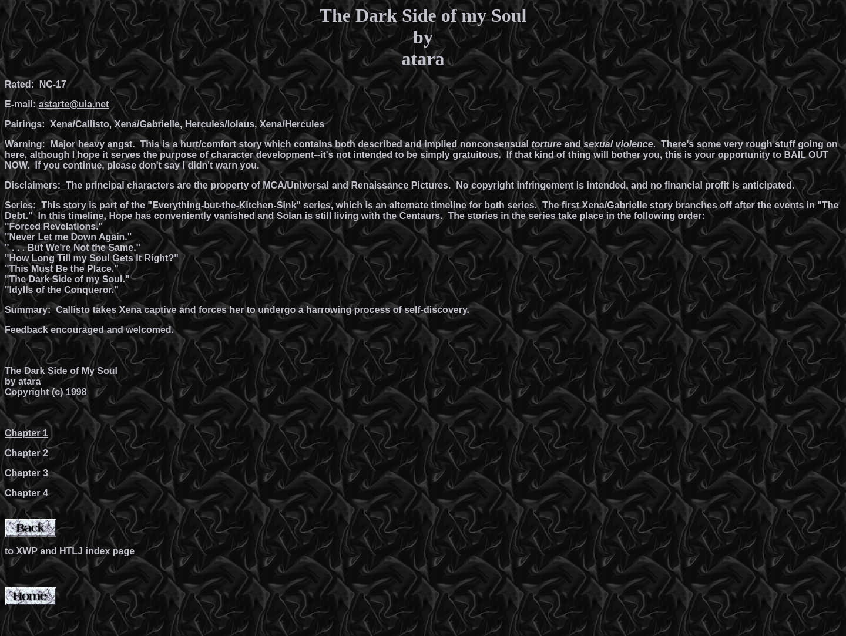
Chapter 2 (26, 453)
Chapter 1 (26, 433)
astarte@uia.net (74, 104)
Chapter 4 (26, 493)
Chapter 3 (26, 473)
